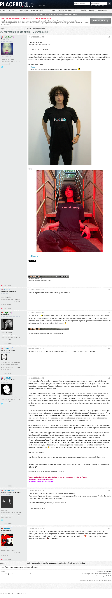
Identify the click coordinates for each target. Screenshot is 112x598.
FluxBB (108, 572)
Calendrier (42, 14)
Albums (52, 10)
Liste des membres (61, 14)
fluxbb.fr (108, 576)
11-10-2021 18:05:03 (36, 490)
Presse (83, 10)
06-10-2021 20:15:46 (36, 37)
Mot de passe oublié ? (98, 5)
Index (36, 14)
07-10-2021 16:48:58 (36, 290)
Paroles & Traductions (67, 10)
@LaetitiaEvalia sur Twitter (2, 404)
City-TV (50, 14)
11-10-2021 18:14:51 (36, 528)
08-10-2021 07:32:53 (36, 348)
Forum (11, 10)
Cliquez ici (34, 256)
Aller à (16, 573)
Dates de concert (37, 10)
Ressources (102, 10)
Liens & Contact (22, 593)
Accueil (2, 10)
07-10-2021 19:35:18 (36, 313)
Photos (91, 10)
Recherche (73, 14)
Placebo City (17, 4)
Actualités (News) (39, 29)
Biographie (24, 10)
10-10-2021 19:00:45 (36, 378)
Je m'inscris (100, 21)
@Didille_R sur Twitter (2, 67)
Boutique (31, 67)
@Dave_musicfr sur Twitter (2, 520)
